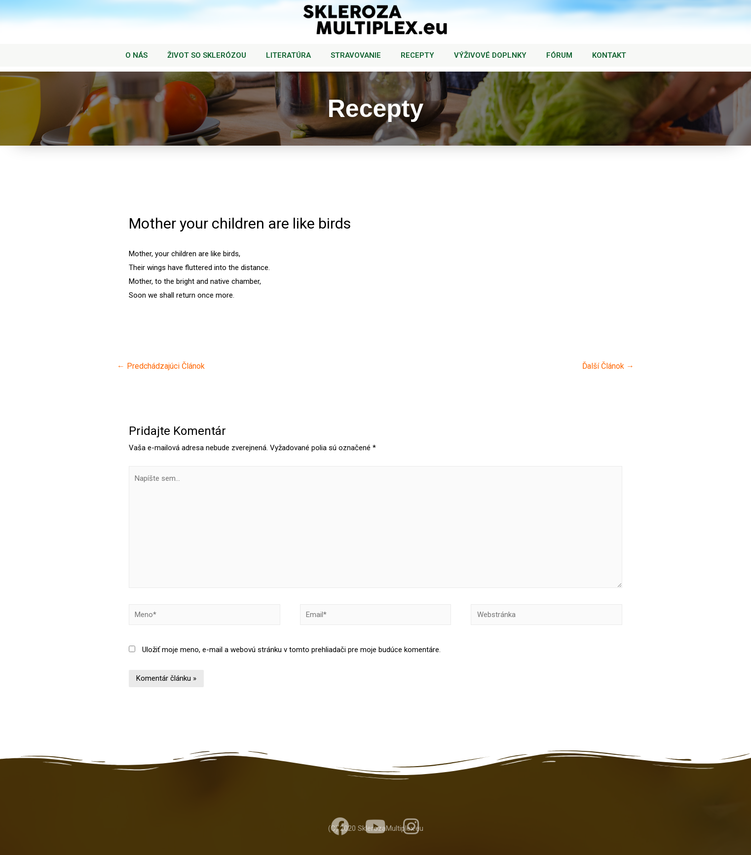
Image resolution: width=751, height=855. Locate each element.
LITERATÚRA (288, 55)
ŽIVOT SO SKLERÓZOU (206, 55)
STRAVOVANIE (356, 55)
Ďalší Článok (608, 366)
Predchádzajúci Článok (161, 366)
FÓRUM (559, 55)
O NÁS (136, 55)
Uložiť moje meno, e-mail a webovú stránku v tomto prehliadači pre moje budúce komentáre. (291, 649)
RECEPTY (417, 55)
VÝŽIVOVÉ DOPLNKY (490, 55)
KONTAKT (609, 55)
